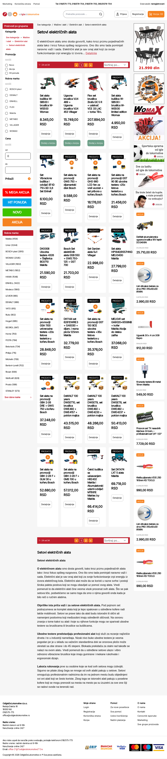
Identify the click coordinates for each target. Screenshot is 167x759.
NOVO (17, 212)
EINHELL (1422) (13, 283)
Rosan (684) (11, 371)
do (6, 164)
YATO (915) (11, 308)
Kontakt (141, 711)
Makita (10, 113)
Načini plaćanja (117, 720)
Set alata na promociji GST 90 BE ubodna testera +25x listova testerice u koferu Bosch (119, 184)
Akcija (10, 69)
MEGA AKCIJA (17, 192)
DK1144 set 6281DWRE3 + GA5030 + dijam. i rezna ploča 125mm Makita (71, 327)
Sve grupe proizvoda (148, 724)
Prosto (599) (11, 384)
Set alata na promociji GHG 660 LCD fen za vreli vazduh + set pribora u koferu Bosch (95, 184)
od (6, 150)
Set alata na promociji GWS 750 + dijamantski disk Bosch (70, 181)
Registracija (89, 711)
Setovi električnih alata (95, 24)
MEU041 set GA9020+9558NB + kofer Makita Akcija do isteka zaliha (121, 327)
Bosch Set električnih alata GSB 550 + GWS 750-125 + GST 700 (72, 257)
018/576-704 (78, 4)
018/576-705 (91, 4)
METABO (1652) (13, 270)
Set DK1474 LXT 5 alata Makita (117, 473)
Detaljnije (45, 133)
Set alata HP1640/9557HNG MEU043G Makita (121, 253)
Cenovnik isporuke (147, 715)
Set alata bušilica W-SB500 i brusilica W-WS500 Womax (46, 103)
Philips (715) (11, 353)
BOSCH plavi (13, 89)
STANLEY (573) (13, 391)
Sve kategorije (12, 37)
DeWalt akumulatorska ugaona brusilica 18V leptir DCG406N (148, 239)
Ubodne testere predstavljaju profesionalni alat (66, 633)
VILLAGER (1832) (13, 264)
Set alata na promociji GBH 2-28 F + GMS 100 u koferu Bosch (71, 476)
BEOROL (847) (12, 327)
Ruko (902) (11, 314)
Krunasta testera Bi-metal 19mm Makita (148, 383)
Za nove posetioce (119, 707)
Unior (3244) (11, 245)
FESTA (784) (11, 340)
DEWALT (11, 95)
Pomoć (36, 4)
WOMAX (11, 131)
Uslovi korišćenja (119, 715)
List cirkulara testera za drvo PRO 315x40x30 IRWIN (147, 289)
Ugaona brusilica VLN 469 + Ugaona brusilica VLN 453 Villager (71, 103)
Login (86, 707)
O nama (141, 707)
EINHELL (11, 101)
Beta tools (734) (13, 346)
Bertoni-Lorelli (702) (15, 365)
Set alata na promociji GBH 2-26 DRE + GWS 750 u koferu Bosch (47, 404)
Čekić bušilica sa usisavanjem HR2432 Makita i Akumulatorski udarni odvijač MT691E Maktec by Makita (95, 484)
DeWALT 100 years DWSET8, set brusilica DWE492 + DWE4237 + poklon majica (119, 405)
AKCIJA (17, 222)
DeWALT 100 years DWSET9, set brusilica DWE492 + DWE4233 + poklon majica (95, 405)
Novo (9, 65)
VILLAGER (12, 125)
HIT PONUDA (17, 202)
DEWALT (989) (12, 302)
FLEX (9, 107)
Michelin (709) (12, 359)
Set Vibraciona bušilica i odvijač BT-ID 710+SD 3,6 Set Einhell (47, 183)
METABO (11, 119)
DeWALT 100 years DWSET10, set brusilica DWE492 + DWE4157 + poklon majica (71, 405)
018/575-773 (65, 4)
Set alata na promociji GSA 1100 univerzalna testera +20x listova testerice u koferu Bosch (47, 330)
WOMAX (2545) (13, 257)
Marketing (7, 4)
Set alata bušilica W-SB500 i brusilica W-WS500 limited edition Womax (119, 105)
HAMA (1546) (12, 276)
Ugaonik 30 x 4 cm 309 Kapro (147, 336)
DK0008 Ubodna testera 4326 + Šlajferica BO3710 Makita (47, 257)
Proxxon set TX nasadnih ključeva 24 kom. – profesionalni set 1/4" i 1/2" (149, 431)
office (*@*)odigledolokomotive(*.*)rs (25, 749)
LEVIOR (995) (12, 295)
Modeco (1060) (13, 289)
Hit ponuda (12, 73)
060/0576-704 (105, 4)
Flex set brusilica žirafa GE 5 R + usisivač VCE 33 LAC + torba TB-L (94, 103)
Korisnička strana (23, 4)
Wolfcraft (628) (12, 378)
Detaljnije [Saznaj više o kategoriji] (91, 53)
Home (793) (11, 333)
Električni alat (21, 41)
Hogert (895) (11, 321)
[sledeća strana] (91, 65)
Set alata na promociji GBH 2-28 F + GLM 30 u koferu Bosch (47, 476)
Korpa (86, 720)
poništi (8, 59)
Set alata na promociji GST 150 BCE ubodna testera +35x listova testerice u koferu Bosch (95, 330)
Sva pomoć (115, 711)
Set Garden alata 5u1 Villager (93, 252)
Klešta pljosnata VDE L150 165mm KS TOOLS (148, 479)
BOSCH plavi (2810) (14, 251)
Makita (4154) (12, 238)
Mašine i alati (60, 24)
